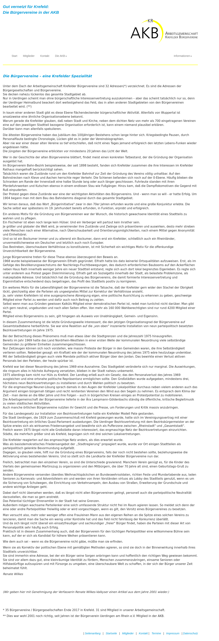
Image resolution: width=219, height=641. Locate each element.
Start (14, 55)
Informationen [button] (183, 55)
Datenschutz (190, 633)
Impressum (172, 633)
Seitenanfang (93, 633)
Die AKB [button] (61, 55)
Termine (156, 633)
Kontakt (44, 55)
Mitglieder (29, 55)
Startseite (111, 633)
